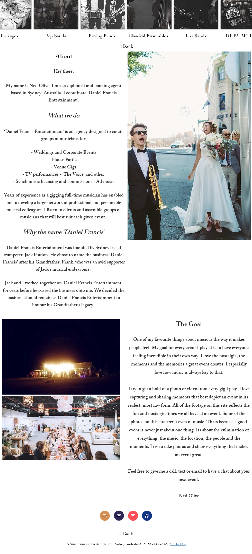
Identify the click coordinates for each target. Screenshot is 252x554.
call (172, 472)
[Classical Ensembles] (148, 36)
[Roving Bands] (102, 36)
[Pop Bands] (55, 36)
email (196, 472)
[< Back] (126, 46)
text (181, 472)
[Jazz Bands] (196, 36)
